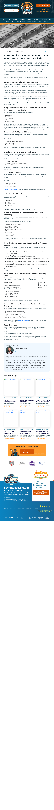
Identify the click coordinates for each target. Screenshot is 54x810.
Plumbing (29, 19)
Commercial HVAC (46, 19)
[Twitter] (42, 51)
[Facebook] (40, 51)
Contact (46, 21)
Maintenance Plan (31, 21)
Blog (40, 21)
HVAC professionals (23, 320)
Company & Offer (10, 21)
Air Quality (36, 19)
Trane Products (21, 21)
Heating (22, 19)
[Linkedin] (45, 51)
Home (4, 19)
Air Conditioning (13, 19)
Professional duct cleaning (11, 189)
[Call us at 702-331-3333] (43, 11)
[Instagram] (48, 51)
